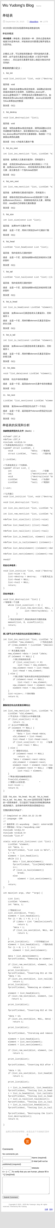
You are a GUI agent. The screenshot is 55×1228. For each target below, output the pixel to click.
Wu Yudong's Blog (18, 5)
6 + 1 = (5, 1172)
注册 (46, 1212)
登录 (51, 1212)
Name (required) (39, 1158)
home (38, 6)
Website (35, 1168)
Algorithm (33, 21)
